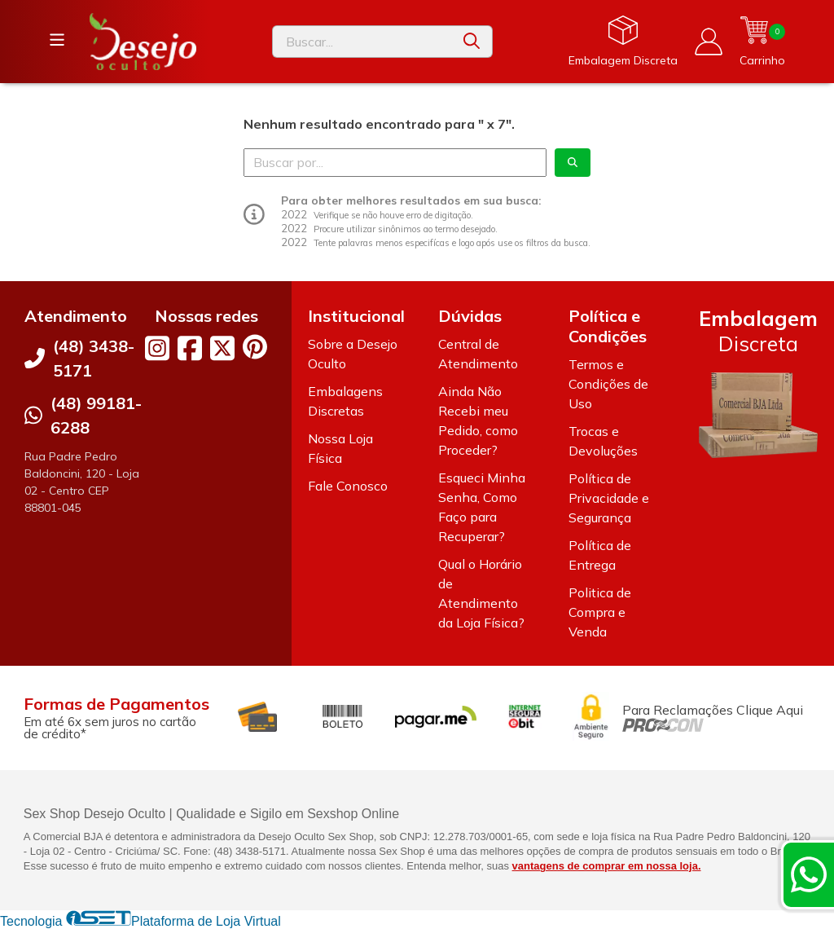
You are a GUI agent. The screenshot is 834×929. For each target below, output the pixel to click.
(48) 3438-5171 (93, 358)
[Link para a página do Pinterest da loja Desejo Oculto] (255, 346)
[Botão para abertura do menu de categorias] (57, 40)
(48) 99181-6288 (96, 415)
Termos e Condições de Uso (608, 384)
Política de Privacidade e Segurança (608, 498)
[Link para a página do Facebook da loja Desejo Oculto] (190, 348)
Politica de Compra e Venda (599, 612)
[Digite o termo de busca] (362, 41)
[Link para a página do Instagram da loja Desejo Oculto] (157, 348)
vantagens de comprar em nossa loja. (606, 866)
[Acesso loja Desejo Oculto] (708, 41)
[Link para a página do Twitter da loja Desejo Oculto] (222, 348)
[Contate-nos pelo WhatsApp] (809, 874)
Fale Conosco (348, 486)
